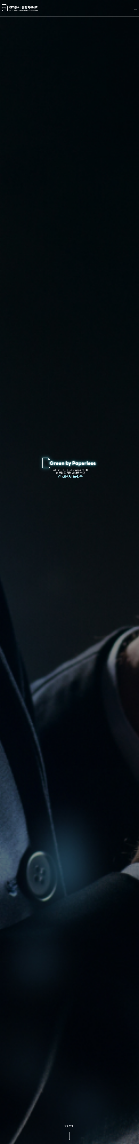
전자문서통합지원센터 (66, 7)
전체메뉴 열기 (135, 8)
